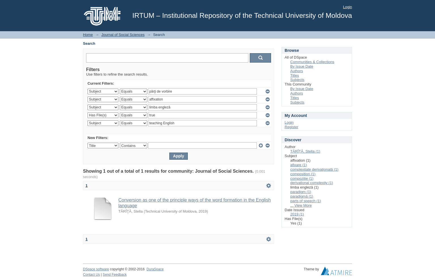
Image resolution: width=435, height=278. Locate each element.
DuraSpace (154, 269)
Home (88, 35)
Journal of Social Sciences (122, 35)
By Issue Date (301, 66)
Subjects (297, 80)
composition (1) (302, 174)
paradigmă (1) (301, 196)
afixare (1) (298, 165)
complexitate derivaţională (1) (314, 169)
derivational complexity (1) (311, 183)
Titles (294, 75)
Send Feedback (115, 275)
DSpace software (96, 269)
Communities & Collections (312, 62)
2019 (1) (297, 214)
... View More (301, 205)
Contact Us (91, 275)
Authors (296, 71)
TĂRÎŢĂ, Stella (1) (305, 151)
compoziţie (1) (302, 178)
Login (347, 7)
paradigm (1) (300, 192)
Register (291, 127)
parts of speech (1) (305, 201)
